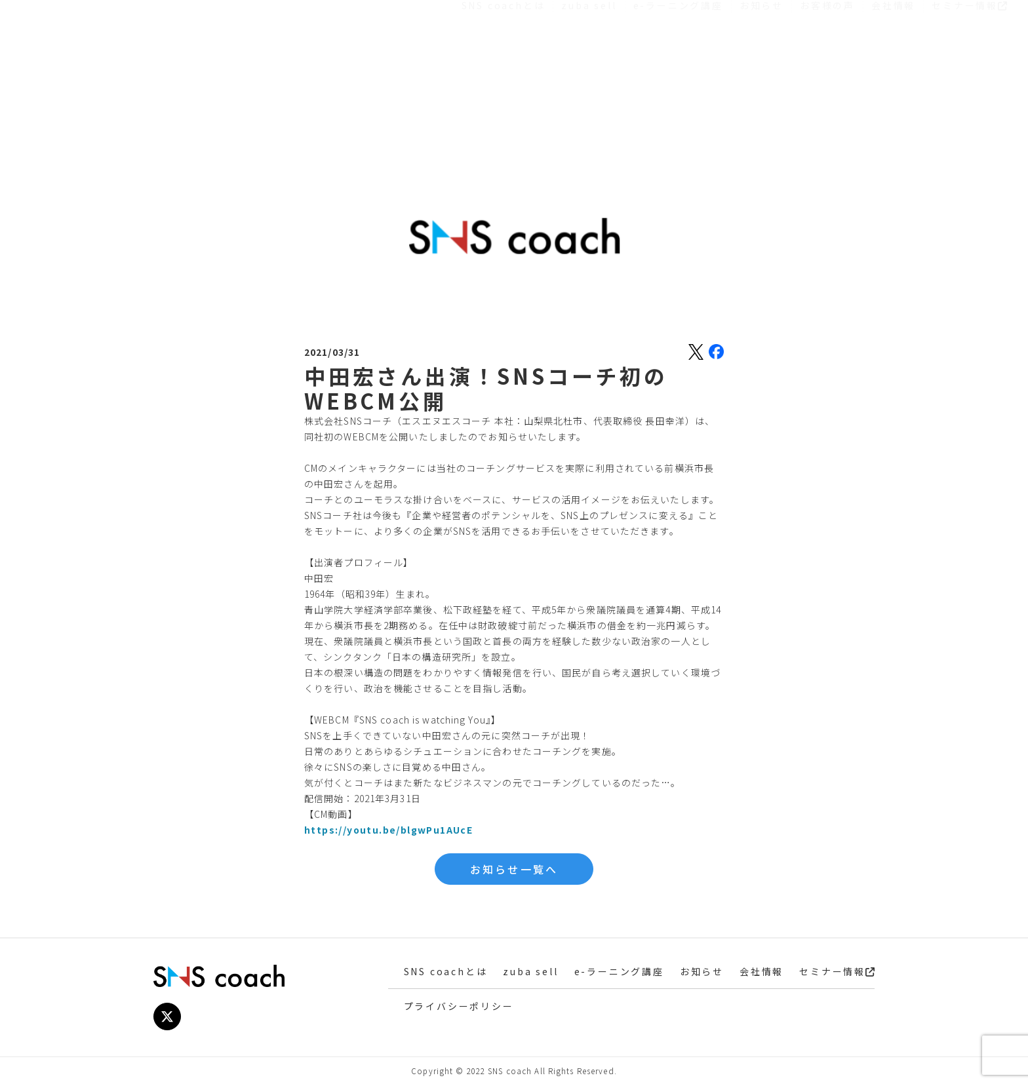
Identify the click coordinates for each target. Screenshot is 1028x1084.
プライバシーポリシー (459, 1006)
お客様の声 (827, 67)
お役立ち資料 (817, 34)
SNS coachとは (503, 67)
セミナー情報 (969, 67)
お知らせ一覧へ (514, 869)
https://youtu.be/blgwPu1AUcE (388, 829)
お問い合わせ (947, 34)
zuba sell (588, 67)
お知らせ (761, 67)
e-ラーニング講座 (678, 67)
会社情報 (893, 67)
